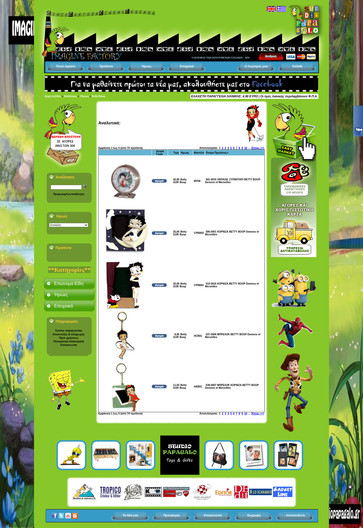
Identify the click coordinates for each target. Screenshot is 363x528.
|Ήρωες (84, 96)
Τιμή (176, 152)
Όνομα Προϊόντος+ (217, 152)
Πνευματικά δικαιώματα (68, 341)
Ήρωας (184, 152)
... (249, 148)
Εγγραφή (254, 515)
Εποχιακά (187, 66)
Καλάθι (297, 66)
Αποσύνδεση (295, 515)
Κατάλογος (70, 96)
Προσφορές (171, 515)
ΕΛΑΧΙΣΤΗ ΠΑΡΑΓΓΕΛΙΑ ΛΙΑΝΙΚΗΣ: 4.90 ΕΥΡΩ (224, 96)
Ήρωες (146, 66)
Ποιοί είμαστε (65, 66)
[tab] (69, 283)
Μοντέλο (199, 152)
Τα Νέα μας (130, 515)
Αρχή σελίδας (53, 96)
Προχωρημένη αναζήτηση (68, 194)
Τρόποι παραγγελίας (68, 330)
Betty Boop (98, 96)
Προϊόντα (106, 66)
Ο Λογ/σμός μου (256, 66)
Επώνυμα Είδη (68, 283)
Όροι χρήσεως (68, 337)
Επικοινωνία (68, 344)
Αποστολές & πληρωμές (69, 334)
